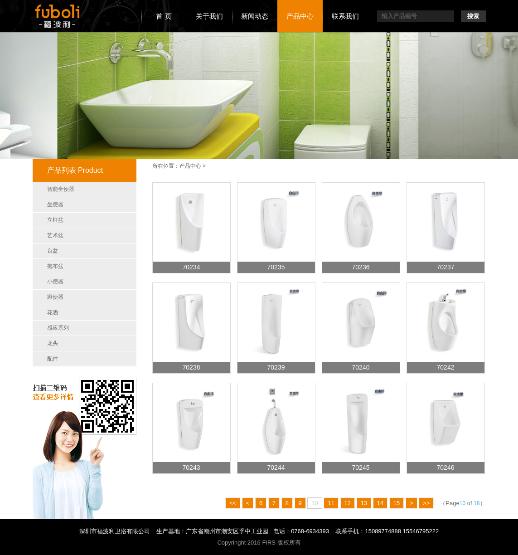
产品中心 (300, 16)
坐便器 (55, 204)
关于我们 (209, 16)
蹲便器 (55, 297)
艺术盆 (55, 235)
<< (232, 503)
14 (380, 503)
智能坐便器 (60, 189)
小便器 (55, 281)
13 (364, 503)
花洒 (52, 312)
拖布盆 (55, 266)
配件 (52, 358)
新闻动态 (254, 16)
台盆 (52, 251)
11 (331, 503)
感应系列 (58, 328)
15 (396, 503)
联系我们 (345, 16)
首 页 (163, 16)
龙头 (52, 343)
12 (347, 503)
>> (426, 503)
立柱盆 (55, 220)
